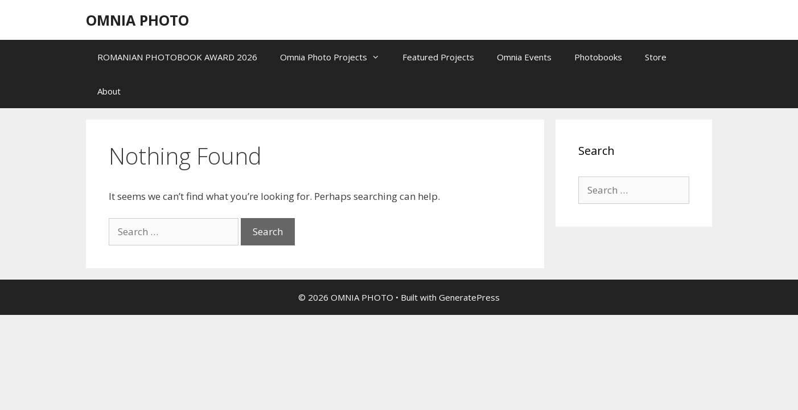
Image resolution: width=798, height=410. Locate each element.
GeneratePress (469, 297)
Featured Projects (438, 57)
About (109, 91)
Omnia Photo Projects (335, 57)
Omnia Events (524, 57)
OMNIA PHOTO (137, 20)
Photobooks (598, 57)
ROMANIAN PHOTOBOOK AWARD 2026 (177, 57)
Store (656, 57)
